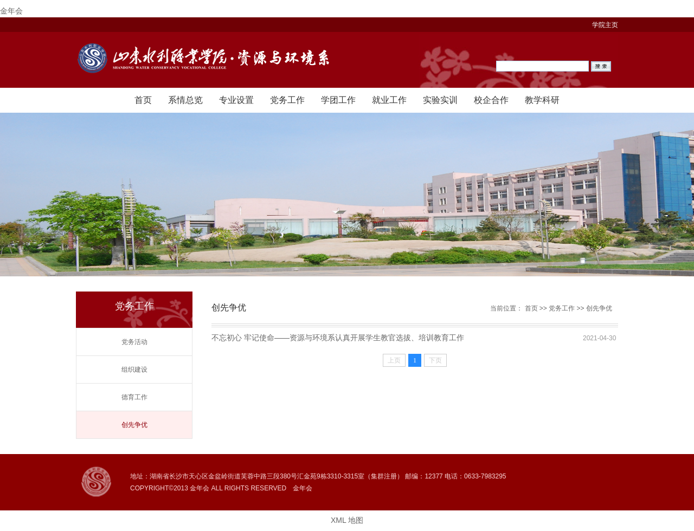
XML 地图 (347, 520)
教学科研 (542, 100)
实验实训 (440, 100)
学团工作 (338, 100)
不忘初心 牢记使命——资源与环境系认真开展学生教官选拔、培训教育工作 (337, 337)
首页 (143, 100)
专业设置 (236, 100)
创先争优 (134, 425)
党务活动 (134, 342)
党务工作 (287, 100)
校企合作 (491, 100)
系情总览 (185, 100)
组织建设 (134, 369)
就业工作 (389, 100)
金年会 (11, 11)
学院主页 (605, 25)
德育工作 (134, 397)
